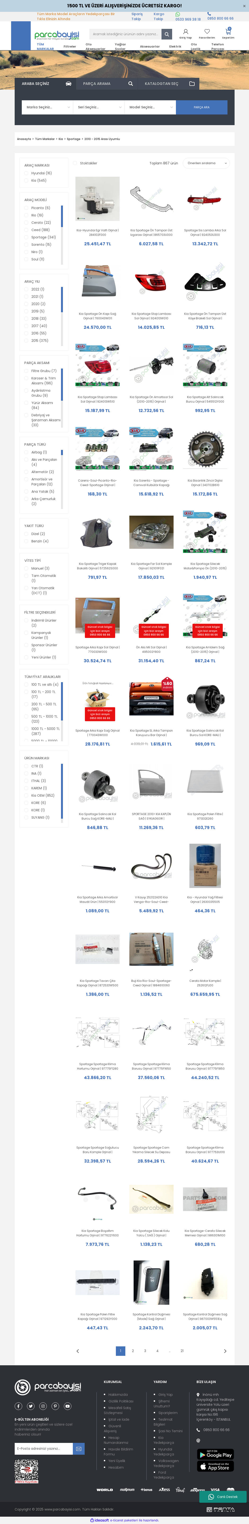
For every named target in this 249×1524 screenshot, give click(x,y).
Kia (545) (39, 180)
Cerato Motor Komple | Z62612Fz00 (205, 983)
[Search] (130, 34)
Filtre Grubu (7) (44, 371)
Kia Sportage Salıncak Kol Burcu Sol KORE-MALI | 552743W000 (205, 733)
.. (169, 1350)
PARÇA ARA (202, 107)
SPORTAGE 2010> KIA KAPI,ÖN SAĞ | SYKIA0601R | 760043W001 (151, 816)
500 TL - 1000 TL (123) (44, 719)
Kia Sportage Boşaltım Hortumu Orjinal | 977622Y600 (97, 1233)
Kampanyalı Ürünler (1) (41, 635)
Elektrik (175, 46)
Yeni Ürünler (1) (43, 657)
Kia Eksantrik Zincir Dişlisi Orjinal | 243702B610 (205, 483)
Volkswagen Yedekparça (166, 1463)
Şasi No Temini (170, 1431)
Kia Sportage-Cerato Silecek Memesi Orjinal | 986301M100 (205, 1233)
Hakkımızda (118, 1394)
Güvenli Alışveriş (112, 1428)
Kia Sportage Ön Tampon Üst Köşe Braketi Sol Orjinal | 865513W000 (205, 316)
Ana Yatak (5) (42, 491)
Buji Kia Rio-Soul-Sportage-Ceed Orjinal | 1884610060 (151, 983)
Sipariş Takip (137, 16)
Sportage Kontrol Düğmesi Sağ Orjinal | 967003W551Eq (205, 1316)
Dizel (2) (38, 533)
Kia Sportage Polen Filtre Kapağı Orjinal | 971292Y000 (97, 1316)
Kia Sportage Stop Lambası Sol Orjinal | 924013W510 (97, 399)
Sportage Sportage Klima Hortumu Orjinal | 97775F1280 (97, 1066)
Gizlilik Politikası (121, 1401)
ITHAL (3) (38, 780)
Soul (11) (37, 259)
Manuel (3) (40, 568)
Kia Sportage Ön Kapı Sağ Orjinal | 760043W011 (97, 316)
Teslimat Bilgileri (163, 1422)
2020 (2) (38, 304)
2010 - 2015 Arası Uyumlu (102, 139)
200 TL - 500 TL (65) (44, 706)
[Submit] (79, 1449)
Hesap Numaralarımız (116, 1440)
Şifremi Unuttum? (162, 1404)
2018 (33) (39, 318)
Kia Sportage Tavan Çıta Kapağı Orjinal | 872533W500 (97, 983)
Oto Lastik (196, 46)
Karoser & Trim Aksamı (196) (43, 381)
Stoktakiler (88, 163)
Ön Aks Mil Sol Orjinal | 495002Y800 (151, 649)
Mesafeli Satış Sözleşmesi (117, 1410)
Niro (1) (37, 252)
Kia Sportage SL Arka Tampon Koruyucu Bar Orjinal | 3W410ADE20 (151, 733)
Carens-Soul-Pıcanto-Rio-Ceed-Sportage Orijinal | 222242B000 (97, 483)
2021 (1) (37, 296)
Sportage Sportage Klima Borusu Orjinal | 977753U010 (205, 1150)
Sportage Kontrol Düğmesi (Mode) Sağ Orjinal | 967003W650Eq (151, 1316)
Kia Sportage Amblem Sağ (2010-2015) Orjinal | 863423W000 (205, 649)
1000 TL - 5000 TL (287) (45, 731)
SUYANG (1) (40, 817)
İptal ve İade (119, 1419)
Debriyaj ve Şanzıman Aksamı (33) (46, 420)
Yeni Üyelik (117, 1460)
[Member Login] (185, 34)
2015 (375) (39, 340)
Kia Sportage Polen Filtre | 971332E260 (205, 816)
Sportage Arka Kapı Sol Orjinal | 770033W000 (97, 649)
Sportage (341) (43, 237)
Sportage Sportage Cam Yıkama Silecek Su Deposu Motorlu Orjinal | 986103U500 (151, 1150)
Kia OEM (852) (43, 795)
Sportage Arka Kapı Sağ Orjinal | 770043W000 (97, 733)
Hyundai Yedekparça (164, 1452)
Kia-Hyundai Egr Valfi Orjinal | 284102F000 (98, 232)
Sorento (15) (41, 244)
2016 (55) (39, 333)
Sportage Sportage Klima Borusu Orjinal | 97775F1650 (151, 1066)
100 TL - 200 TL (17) (43, 694)
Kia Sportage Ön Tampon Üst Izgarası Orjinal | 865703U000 (151, 232)
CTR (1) (37, 766)
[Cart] (228, 34)
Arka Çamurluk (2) (43, 501)
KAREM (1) (39, 788)
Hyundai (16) (41, 173)
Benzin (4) (40, 541)
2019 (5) (38, 311)
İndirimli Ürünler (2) (44, 623)
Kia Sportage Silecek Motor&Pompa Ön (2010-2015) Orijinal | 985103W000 (205, 566)
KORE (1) (38, 810)
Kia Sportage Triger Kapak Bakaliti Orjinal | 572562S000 (97, 566)
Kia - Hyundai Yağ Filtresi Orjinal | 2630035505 (205, 899)
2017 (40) (39, 326)
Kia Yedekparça (164, 1440)
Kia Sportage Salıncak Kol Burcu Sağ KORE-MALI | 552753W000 (97, 816)
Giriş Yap (165, 1394)
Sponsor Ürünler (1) (44, 647)
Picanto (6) (40, 208)
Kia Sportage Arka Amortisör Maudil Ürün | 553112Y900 (97, 899)
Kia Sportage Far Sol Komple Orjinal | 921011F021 (151, 566)
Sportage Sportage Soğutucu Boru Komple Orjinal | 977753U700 (97, 1150)
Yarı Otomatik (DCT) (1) (42, 590)
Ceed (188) (40, 230)
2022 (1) (37, 289)
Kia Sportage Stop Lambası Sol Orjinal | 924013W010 (151, 316)
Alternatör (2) (42, 472)
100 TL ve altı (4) (45, 684)
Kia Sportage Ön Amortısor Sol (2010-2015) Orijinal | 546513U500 (151, 399)
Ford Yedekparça (164, 1475)
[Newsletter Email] (50, 1449)
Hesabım (116, 1467)
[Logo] (45, 35)
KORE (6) (38, 802)
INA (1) (36, 773)
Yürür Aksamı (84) (42, 405)
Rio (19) (37, 215)
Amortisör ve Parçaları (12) (42, 482)
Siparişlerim (168, 1412)
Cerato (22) (41, 222)
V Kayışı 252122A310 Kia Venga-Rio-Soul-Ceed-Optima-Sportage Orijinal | (151, 899)
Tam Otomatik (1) (43, 578)
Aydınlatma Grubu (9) (40, 393)
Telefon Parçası (217, 46)
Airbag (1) (39, 452)
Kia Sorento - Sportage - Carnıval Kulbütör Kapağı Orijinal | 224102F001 (151, 483)
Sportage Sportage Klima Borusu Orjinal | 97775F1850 (205, 1066)
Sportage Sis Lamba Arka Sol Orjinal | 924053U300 (205, 232)
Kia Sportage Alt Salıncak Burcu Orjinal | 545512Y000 (205, 399)
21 (182, 1350)
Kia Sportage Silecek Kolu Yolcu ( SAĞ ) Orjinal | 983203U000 (151, 1233)
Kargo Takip (159, 16)
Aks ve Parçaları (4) (44, 462)
